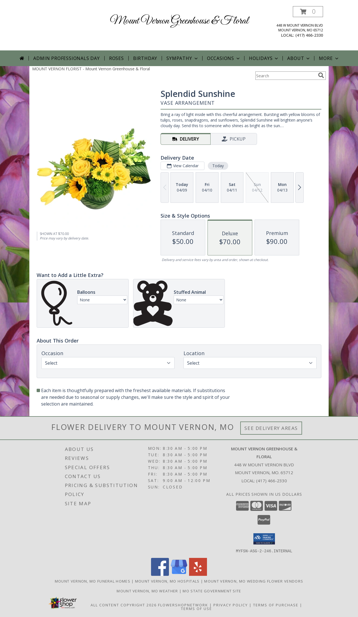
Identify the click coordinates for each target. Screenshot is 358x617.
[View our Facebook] (160, 574)
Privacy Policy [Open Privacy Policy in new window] (230, 604)
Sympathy (182, 58)
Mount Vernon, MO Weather (147, 590)
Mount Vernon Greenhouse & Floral (179, 21)
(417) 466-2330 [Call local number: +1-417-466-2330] (309, 35)
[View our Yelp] (198, 574)
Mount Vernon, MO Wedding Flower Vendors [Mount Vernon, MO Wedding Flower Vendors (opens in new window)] (253, 580)
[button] (308, 11)
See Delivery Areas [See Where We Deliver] (271, 428)
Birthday (145, 58)
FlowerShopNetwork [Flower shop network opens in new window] (183, 604)
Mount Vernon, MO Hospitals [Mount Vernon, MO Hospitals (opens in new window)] (167, 580)
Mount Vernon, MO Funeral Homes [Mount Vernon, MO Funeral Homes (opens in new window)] (92, 580)
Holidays (264, 58)
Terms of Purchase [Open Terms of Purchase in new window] (275, 604)
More (329, 58)
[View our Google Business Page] (179, 574)
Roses (116, 58)
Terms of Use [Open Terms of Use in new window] (196, 608)
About (299, 58)
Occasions (224, 58)
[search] (321, 75)
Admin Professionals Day (66, 58)
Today (218, 165)
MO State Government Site (212, 590)
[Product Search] (285, 76)
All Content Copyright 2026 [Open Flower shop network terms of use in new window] (124, 604)
